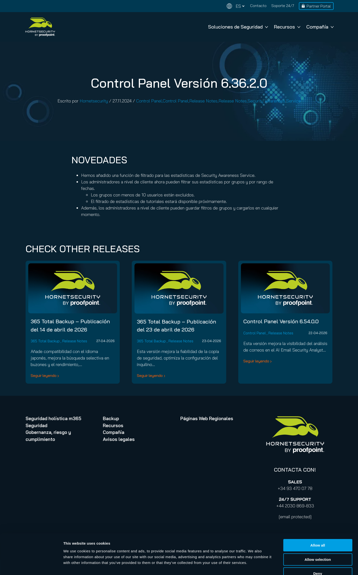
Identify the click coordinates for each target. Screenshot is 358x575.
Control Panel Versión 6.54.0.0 (281, 321)
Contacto (258, 5)
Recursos (287, 27)
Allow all (317, 516)
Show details (253, 565)
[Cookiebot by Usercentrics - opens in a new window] (31, 565)
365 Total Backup (45, 341)
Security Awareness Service (274, 101)
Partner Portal (319, 6)
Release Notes (203, 101)
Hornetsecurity (94, 101)
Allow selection (317, 530)
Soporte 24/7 (282, 5)
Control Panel (149, 101)
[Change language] (235, 6)
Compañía (320, 27)
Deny (317, 544)
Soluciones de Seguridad (238, 27)
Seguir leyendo (43, 375)
